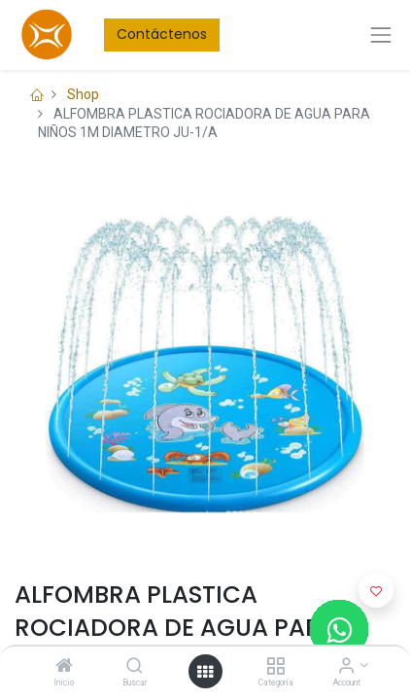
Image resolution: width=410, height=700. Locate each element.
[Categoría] (275, 667)
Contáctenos (162, 34)
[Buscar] (134, 667)
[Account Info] (346, 667)
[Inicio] (64, 667)
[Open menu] (205, 671)
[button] (376, 590)
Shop (83, 94)
